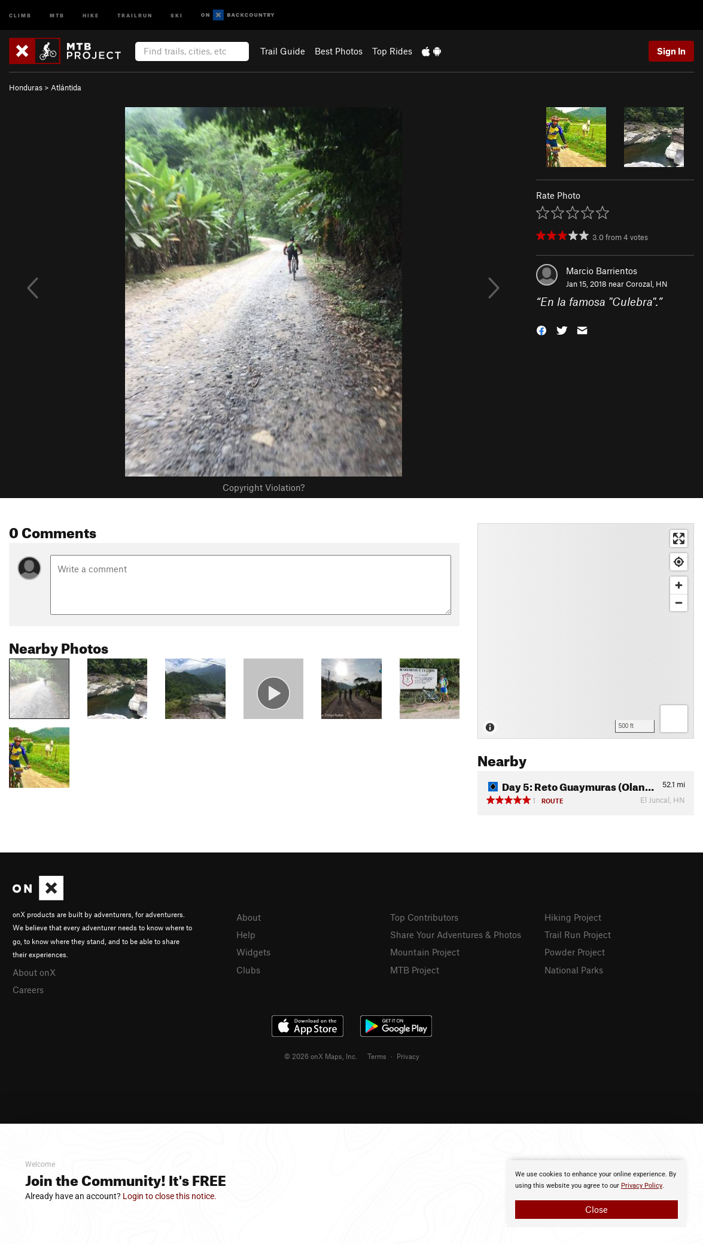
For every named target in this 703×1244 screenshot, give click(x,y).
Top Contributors (424, 917)
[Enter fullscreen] (678, 538)
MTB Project (414, 969)
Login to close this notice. (170, 1196)
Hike (91, 15)
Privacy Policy (641, 1186)
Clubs (248, 969)
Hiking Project (572, 917)
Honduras (25, 87)
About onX (34, 972)
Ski (177, 15)
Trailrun (135, 15)
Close (596, 1209)
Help (245, 934)
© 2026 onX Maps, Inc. (320, 1056)
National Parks (573, 969)
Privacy (408, 1056)
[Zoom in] (678, 585)
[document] (596, 1194)
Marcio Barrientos (601, 270)
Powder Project (574, 951)
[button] (541, 329)
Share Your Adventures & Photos (455, 934)
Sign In (671, 50)
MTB (57, 15)
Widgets (253, 951)
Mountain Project (424, 951)
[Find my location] (678, 562)
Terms (377, 1056)
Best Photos (339, 50)
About (248, 917)
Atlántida (66, 87)
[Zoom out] (678, 602)
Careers (28, 989)
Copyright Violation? (264, 487)
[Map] (585, 631)
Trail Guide (282, 50)
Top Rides (392, 50)
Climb (20, 15)
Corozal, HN (647, 284)
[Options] (674, 718)
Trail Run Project (577, 934)
